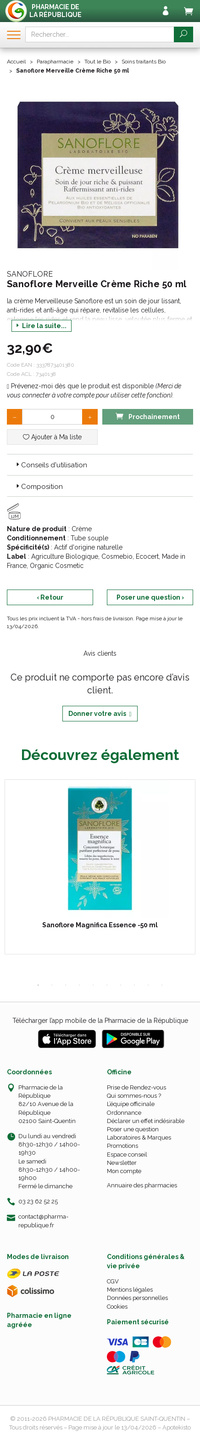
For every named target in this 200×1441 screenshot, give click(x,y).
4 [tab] (79, 985)
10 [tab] (162, 985)
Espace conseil (127, 1154)
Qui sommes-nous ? (134, 1095)
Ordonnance (124, 1112)
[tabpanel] (100, 866)
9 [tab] (148, 985)
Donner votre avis (99, 714)
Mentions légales (130, 1289)
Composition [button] (38, 486)
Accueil (16, 61)
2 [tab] (51, 985)
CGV (113, 1281)
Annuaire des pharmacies (142, 1185)
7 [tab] (120, 985)
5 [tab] (93, 985)
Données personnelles (137, 1297)
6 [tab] (106, 985)
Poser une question (133, 1129)
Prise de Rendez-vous (136, 1087)
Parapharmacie (55, 61)
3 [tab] (65, 985)
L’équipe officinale (131, 1104)
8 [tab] (134, 985)
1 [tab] (38, 985)
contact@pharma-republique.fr (43, 1220)
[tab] (100, 464)
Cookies (117, 1306)
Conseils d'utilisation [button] (50, 465)
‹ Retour (50, 597)
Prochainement (148, 416)
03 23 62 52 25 (38, 1201)
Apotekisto (176, 1427)
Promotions (122, 1145)
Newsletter (122, 1162)
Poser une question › (150, 597)
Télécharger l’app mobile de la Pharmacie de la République (100, 1020)
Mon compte (124, 1171)
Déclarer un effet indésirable (145, 1121)
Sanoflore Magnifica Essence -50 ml (100, 925)
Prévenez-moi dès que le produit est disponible (80, 386)
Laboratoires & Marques (139, 1137)
